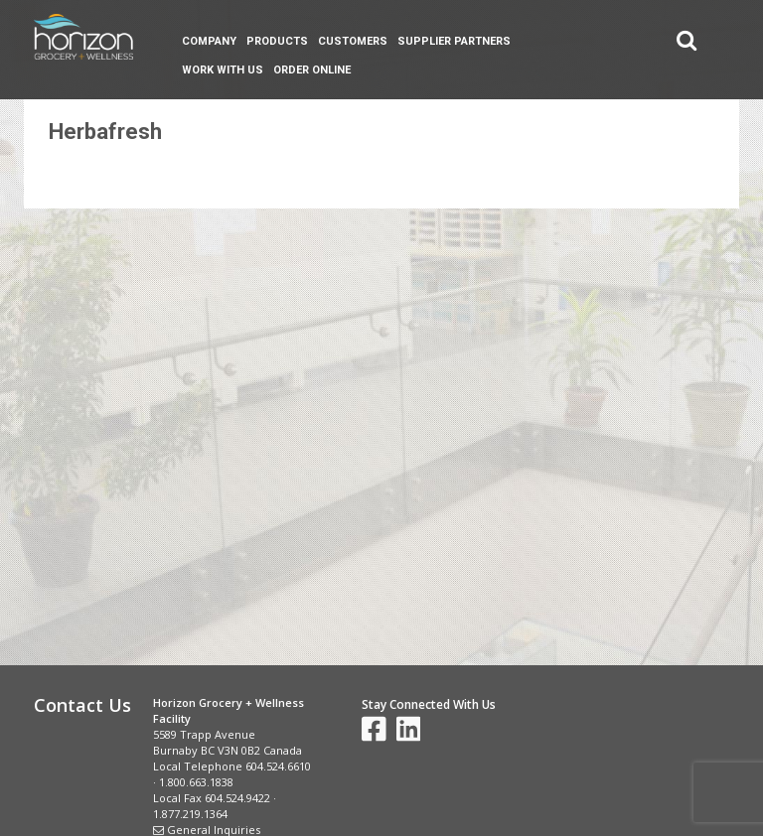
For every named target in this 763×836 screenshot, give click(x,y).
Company (209, 41)
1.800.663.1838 (196, 781)
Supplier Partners (454, 41)
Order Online (312, 70)
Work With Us (222, 70)
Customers (352, 41)
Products (277, 41)
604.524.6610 (278, 766)
